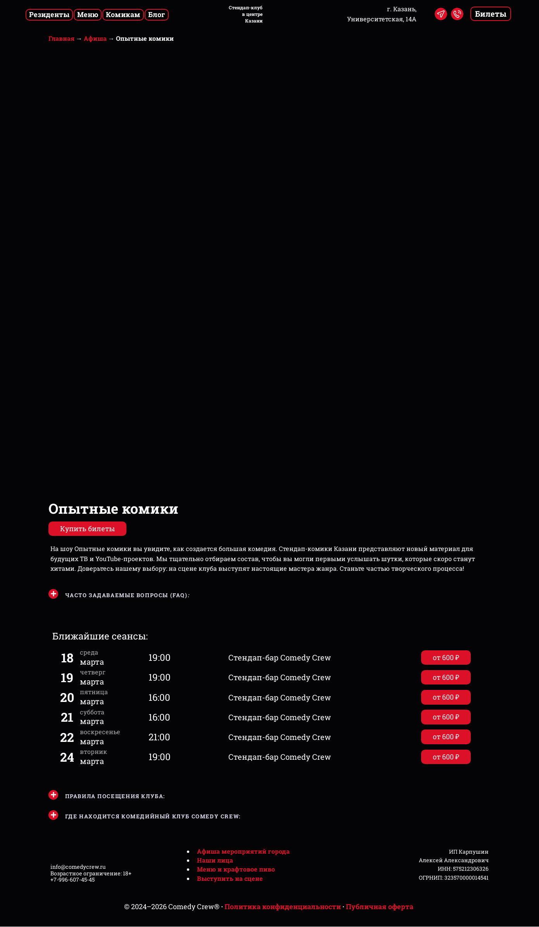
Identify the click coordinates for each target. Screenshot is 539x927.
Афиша (95, 38)
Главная (61, 38)
